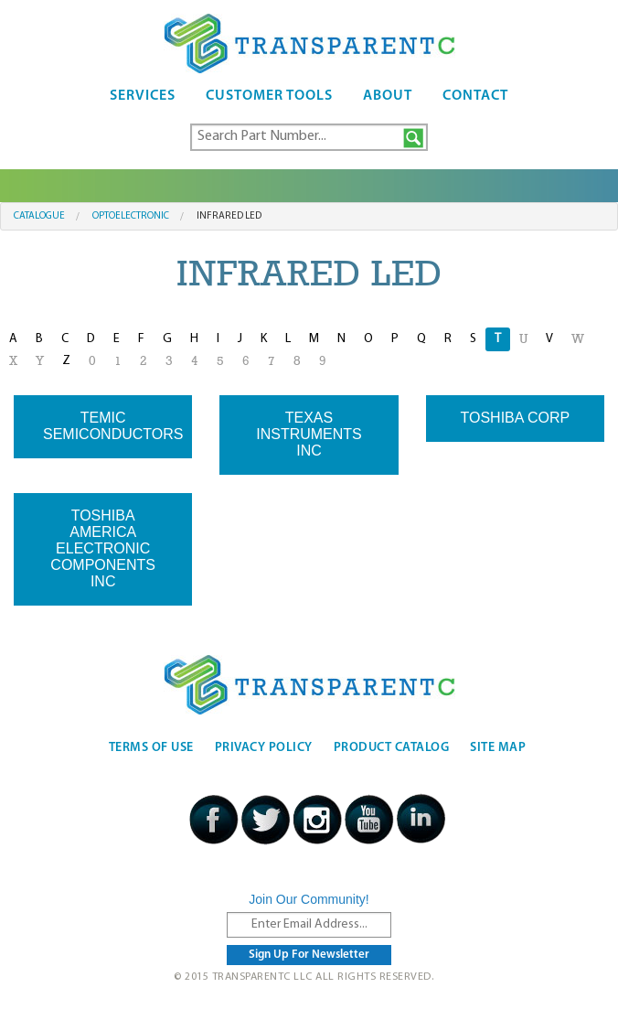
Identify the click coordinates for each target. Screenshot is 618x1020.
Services (143, 96)
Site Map (498, 748)
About (387, 96)
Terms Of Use (151, 748)
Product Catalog (392, 748)
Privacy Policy (264, 748)
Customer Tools (269, 96)
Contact (475, 96)
